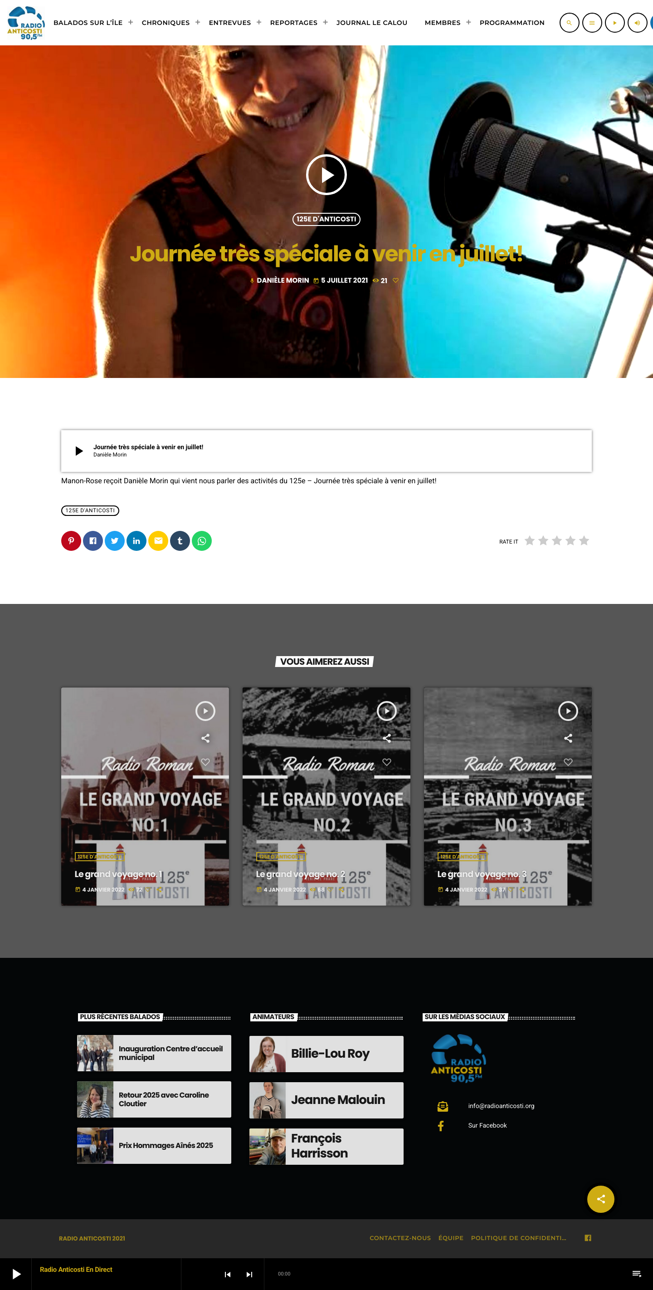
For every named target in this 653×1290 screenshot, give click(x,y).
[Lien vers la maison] (26, 22)
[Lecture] (615, 23)
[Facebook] (588, 1238)
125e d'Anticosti (326, 219)
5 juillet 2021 (341, 280)
